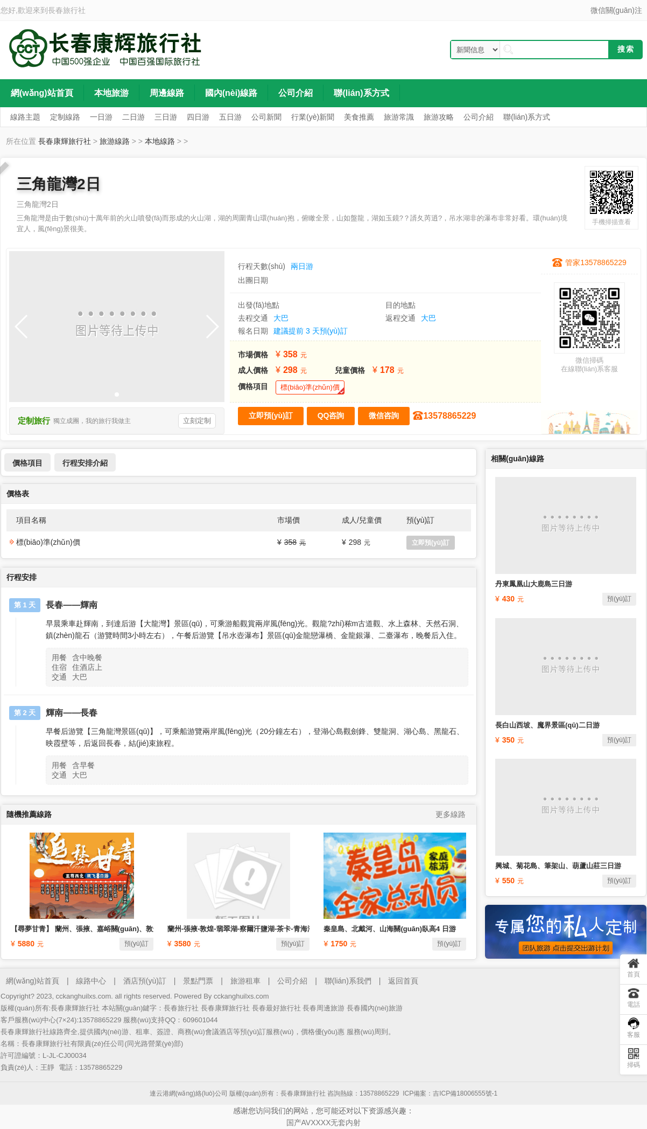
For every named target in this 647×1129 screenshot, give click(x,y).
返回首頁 (403, 980)
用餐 (59, 657)
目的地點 (400, 305)
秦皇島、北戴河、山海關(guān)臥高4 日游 (390, 929)
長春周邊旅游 (323, 1008)
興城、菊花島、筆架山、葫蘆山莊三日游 (558, 866)
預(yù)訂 (136, 943)
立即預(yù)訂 (430, 542)
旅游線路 (115, 141)
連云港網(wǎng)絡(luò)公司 (189, 1093)
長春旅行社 (67, 10)
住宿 (59, 667)
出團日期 (253, 280)
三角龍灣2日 (59, 184)
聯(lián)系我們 (348, 980)
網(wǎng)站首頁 (32, 980)
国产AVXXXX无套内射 (323, 1122)
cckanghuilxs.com (241, 996)
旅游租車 (245, 980)
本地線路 (160, 141)
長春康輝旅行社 (64, 141)
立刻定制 (197, 421)
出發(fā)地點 (258, 305)
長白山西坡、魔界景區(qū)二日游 (547, 725)
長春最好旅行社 (276, 1008)
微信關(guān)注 (616, 10)
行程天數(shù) (261, 266)
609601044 (199, 1020)
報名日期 (253, 331)
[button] (117, 394)
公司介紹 (292, 980)
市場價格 (253, 354)
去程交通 (253, 318)
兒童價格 (350, 370)
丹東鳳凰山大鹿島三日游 (533, 584)
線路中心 (91, 980)
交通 (59, 677)
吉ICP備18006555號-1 (465, 1093)
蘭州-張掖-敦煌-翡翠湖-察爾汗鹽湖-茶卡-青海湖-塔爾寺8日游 (261, 929)
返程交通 (400, 318)
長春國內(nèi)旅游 (375, 1008)
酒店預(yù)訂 (144, 980)
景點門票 (198, 980)
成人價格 (253, 370)
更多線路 (450, 814)
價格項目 (253, 386)
